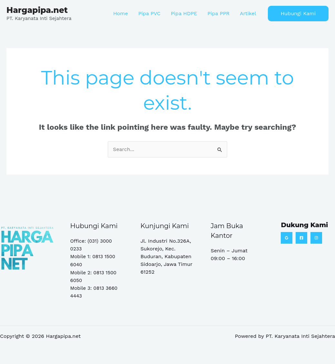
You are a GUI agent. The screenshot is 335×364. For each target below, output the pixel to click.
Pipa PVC (149, 13)
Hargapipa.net (37, 10)
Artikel (248, 13)
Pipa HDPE (184, 13)
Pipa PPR (218, 13)
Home (120, 13)
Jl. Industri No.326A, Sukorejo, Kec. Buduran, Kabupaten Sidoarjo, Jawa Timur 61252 (166, 256)
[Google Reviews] (286, 238)
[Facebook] (301, 238)
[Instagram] (316, 238)
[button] (298, 13)
